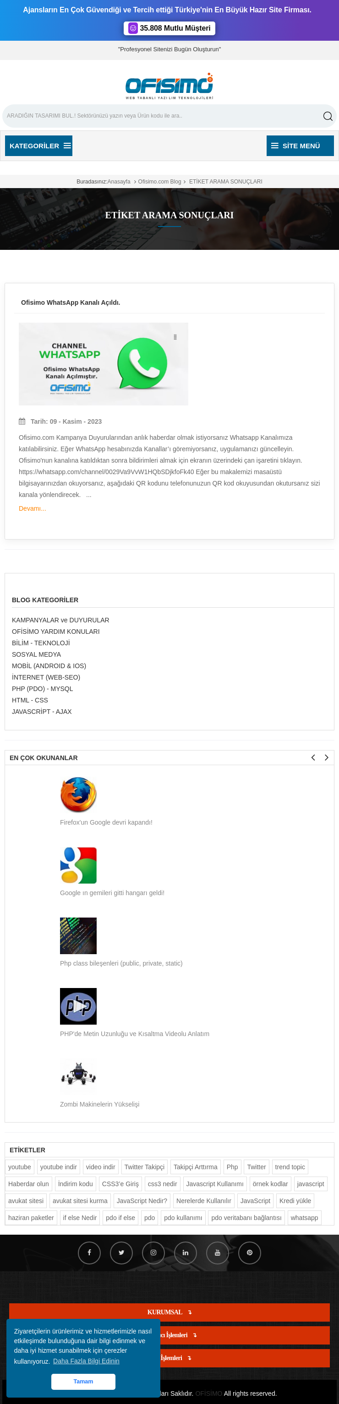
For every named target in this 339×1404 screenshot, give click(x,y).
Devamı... (32, 508)
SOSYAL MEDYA (36, 654)
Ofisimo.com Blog (159, 181)
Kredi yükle (295, 1200)
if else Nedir (80, 1217)
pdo (149, 1217)
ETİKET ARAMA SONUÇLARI (225, 181)
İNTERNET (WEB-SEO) (46, 677)
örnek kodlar (270, 1184)
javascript (310, 1184)
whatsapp (304, 1217)
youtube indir (58, 1167)
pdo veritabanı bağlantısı (246, 1217)
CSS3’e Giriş (120, 1184)
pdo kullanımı (183, 1217)
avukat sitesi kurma (80, 1200)
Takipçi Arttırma (196, 1167)
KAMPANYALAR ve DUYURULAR (60, 620)
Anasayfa (119, 181)
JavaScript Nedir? (142, 1200)
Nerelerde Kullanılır (203, 1200)
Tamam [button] (83, 1381)
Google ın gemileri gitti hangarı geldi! (112, 892)
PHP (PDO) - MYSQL (42, 688)
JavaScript (255, 1200)
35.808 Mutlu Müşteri (169, 28)
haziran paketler (31, 1217)
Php (232, 1167)
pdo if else (120, 1217)
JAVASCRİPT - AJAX (42, 711)
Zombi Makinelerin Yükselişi (99, 1104)
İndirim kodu (75, 1184)
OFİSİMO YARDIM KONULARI (56, 631)
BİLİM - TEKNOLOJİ (41, 643)
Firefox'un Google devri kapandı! (106, 822)
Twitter (256, 1167)
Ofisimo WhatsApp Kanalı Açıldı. (70, 302)
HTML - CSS (30, 700)
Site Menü (295, 146)
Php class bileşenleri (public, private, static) (121, 963)
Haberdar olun (28, 1184)
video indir (100, 1167)
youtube (19, 1167)
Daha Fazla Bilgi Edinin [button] (86, 1361)
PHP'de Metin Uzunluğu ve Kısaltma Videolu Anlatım (134, 1033)
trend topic (290, 1167)
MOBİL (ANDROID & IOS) (49, 666)
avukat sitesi (26, 1200)
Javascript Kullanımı (215, 1184)
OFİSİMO (208, 1393)
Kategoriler (40, 146)
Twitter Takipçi (145, 1167)
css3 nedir (162, 1184)
